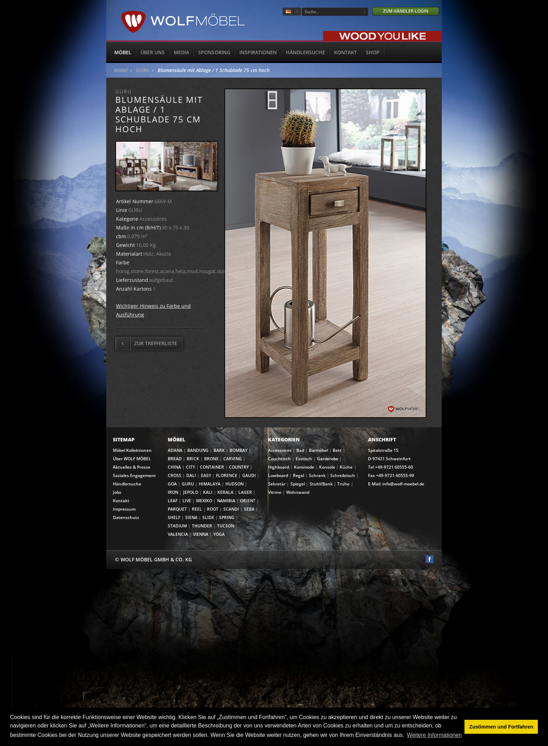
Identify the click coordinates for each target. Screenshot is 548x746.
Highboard (278, 467)
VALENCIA (178, 534)
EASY (206, 475)
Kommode (304, 467)
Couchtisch (279, 459)
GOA (172, 484)
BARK (219, 450)
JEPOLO (190, 492)
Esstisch (304, 459)
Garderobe (327, 459)
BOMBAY (238, 450)
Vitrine (274, 492)
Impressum (124, 509)
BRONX (211, 459)
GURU (142, 70)
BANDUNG (198, 450)
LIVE (186, 501)
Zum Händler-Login (405, 11)
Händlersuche (305, 52)
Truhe (343, 484)
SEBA (249, 509)
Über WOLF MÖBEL (132, 459)
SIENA (191, 517)
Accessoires (279, 450)
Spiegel (297, 484)
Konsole (327, 467)
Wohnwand (297, 492)
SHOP (373, 52)
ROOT (212, 509)
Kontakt (345, 52)
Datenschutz (126, 517)
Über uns (152, 52)
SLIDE (208, 517)
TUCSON (225, 526)
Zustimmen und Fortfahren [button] (501, 727)
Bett (337, 450)
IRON (173, 492)
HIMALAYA (210, 484)
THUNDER (202, 526)
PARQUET (177, 509)
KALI (207, 492)
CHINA (174, 467)
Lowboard (278, 475)
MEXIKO (204, 501)
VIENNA (200, 534)
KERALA (225, 492)
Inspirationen (258, 52)
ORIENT (247, 501)
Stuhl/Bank (321, 484)
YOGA (219, 534)
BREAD (175, 459)
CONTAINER (212, 467)
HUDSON (234, 484)
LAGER (245, 492)
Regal (298, 475)
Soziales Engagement (134, 475)
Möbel (122, 52)
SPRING (227, 517)
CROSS (174, 475)
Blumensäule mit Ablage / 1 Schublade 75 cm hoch (213, 70)
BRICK (193, 459)
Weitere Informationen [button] (434, 735)
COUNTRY (239, 467)
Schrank (317, 475)
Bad (300, 450)
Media (181, 52)
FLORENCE (226, 475)
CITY (190, 467)
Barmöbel (318, 450)
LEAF (173, 501)
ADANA (175, 450)
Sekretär (277, 484)
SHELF (174, 517)
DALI (191, 475)
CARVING (232, 459)
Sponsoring (214, 52)
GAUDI (249, 475)
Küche (346, 467)
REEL (197, 509)
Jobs (117, 492)
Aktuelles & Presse (131, 467)
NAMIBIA (226, 501)
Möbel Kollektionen (132, 450)
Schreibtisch (342, 475)
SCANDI (231, 509)
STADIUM (177, 526)
